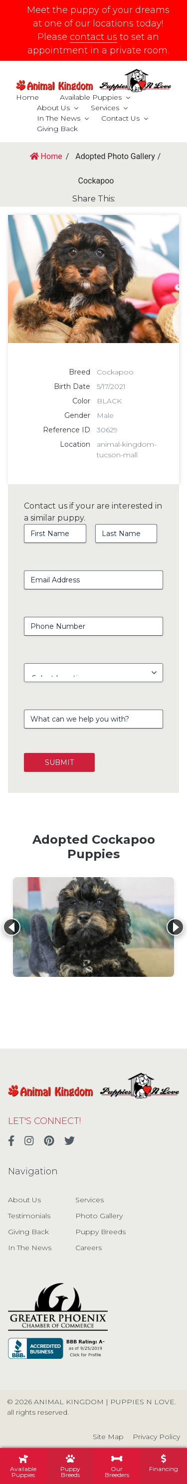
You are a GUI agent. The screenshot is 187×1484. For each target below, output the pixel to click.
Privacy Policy (156, 1436)
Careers (88, 1247)
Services (105, 107)
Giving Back (57, 128)
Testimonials (29, 1215)
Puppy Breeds (100, 1231)
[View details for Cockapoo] (93, 927)
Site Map (108, 1436)
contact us (93, 36)
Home (27, 97)
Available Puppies (91, 97)
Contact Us (120, 118)
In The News (58, 118)
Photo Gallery (99, 1215)
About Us (53, 107)
